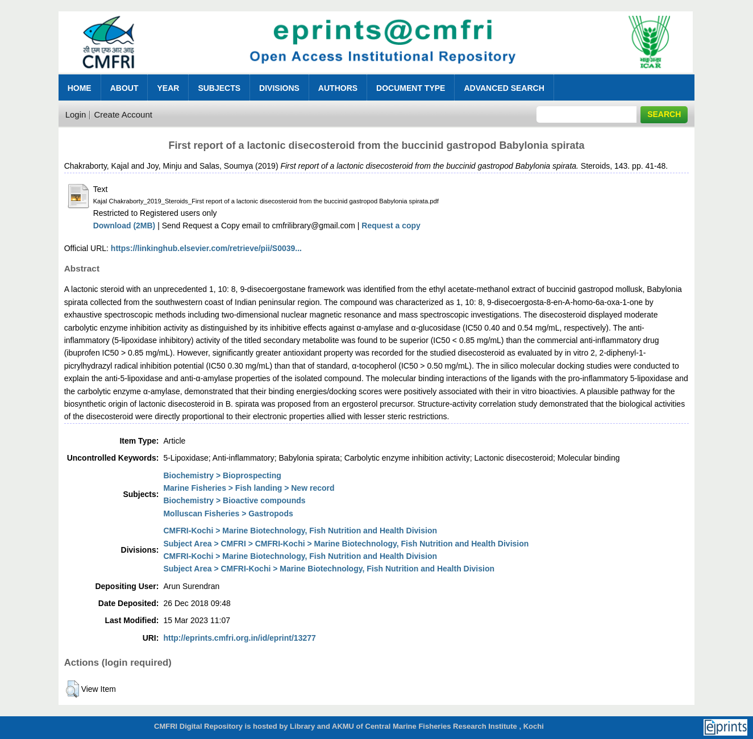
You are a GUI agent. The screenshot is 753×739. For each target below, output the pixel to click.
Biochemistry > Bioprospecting (222, 475)
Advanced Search (504, 88)
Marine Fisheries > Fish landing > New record (248, 487)
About (124, 88)
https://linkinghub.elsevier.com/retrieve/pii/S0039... (206, 248)
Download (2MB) (124, 225)
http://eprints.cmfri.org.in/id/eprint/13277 (239, 637)
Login (75, 114)
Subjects (219, 88)
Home (79, 88)
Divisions (279, 88)
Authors (337, 88)
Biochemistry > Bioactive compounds (234, 500)
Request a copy (390, 225)
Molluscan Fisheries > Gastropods (228, 513)
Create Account (123, 114)
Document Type (410, 88)
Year (168, 88)
